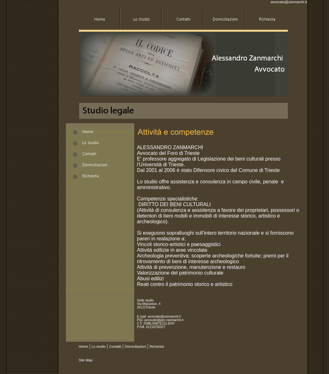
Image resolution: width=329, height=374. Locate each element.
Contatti (115, 346)
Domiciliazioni (135, 346)
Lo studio (99, 346)
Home (83, 346)
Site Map (85, 360)
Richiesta (156, 346)
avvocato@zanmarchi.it (289, 2)
